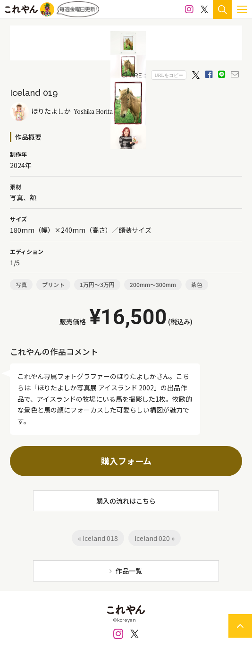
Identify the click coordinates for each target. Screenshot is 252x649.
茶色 (196, 284)
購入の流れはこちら (126, 501)
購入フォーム (126, 461)
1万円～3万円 (97, 284)
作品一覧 (129, 570)
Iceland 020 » (154, 538)
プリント (53, 284)
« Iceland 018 (98, 538)
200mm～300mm (153, 284)
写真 (21, 284)
